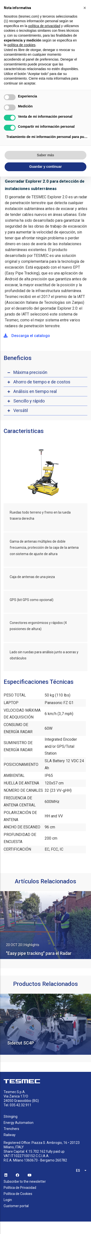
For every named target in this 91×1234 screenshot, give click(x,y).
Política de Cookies (18, 1194)
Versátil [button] (20, 410)
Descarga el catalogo (27, 335)
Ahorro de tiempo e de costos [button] (41, 381)
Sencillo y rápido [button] (29, 400)
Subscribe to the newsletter (25, 1181)
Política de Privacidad (20, 1188)
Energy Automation (18, 1123)
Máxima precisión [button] (30, 372)
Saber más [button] (45, 155)
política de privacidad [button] (44, 26)
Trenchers (11, 1129)
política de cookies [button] (21, 45)
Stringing (10, 1116)
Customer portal (16, 1206)
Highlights (31, 945)
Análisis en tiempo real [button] (35, 391)
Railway (10, 1135)
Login (8, 1200)
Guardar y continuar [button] (45, 167)
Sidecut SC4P (20, 1042)
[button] (85, 8)
